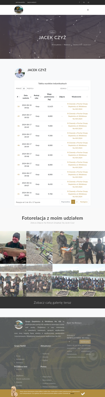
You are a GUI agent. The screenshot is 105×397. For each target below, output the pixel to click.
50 (19, 106)
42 (19, 184)
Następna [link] (83, 202)
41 (19, 194)
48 (19, 145)
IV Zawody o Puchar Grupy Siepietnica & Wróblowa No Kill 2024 (77, 106)
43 (19, 155)
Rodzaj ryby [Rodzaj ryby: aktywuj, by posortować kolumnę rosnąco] (36, 96)
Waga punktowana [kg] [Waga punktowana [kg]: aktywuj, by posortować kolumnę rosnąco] (49, 96)
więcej (72, 393)
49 (19, 116)
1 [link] (73, 202)
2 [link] (76, 202)
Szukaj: (74, 88)
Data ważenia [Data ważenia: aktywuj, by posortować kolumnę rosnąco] (26, 96)
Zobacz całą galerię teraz (52, 302)
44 (19, 165)
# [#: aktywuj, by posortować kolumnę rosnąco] (17, 97)
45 (19, 174)
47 (19, 135)
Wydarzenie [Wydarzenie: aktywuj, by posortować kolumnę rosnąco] (76, 97)
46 (19, 126)
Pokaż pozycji (24, 88)
